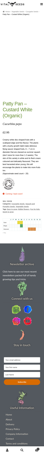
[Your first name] (22, 367)
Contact (10, 438)
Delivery (10, 424)
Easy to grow (12, 209)
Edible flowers (23, 209)
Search (22, 450)
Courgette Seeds (32, 12)
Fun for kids (35, 209)
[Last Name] (22, 374)
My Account (7, 450)
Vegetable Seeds (18, 12)
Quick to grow (8, 212)
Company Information (17, 433)
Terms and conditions (17, 443)
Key (5, 232)
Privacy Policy (13, 429)
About (9, 419)
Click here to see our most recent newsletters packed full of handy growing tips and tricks (20, 275)
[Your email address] (22, 360)
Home (7, 12)
